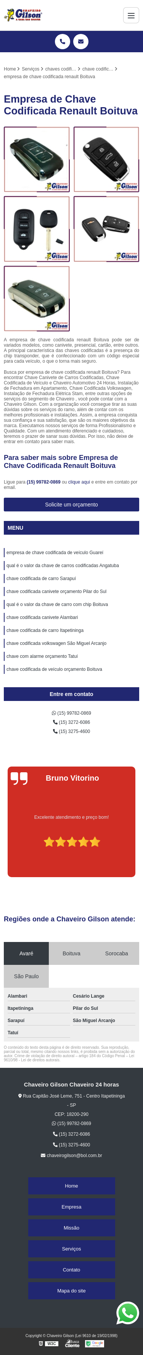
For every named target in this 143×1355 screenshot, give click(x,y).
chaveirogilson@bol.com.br (71, 1155)
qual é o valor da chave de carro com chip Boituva (57, 604)
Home (71, 1186)
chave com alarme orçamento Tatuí (42, 656)
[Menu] (131, 15)
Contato (71, 1270)
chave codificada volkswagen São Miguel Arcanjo (56, 643)
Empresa (71, 1207)
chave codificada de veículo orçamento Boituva (54, 669)
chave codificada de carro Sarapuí (41, 578)
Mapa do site (71, 1291)
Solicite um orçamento (71, 504)
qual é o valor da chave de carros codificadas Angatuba (62, 565)
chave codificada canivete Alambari (42, 617)
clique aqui (79, 482)
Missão (71, 1228)
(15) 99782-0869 (44, 482)
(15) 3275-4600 (71, 731)
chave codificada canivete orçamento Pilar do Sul (56, 591)
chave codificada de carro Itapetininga (45, 630)
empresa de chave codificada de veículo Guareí (54, 552)
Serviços (71, 1249)
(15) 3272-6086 (71, 722)
